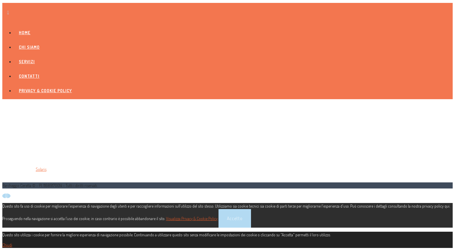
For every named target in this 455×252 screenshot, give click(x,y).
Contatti (29, 76)
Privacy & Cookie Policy (45, 90)
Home (24, 32)
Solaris (41, 169)
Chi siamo (29, 47)
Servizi (27, 61)
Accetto (235, 218)
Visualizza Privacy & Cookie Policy (192, 218)
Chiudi (7, 244)
